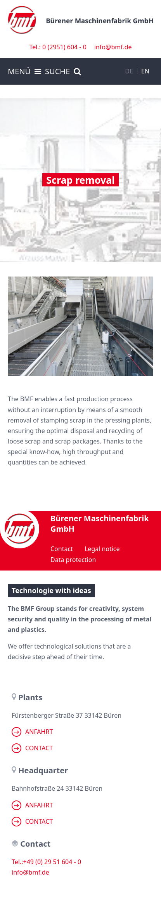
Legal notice (102, 548)
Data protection (73, 559)
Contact (61, 548)
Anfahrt (32, 732)
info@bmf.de (113, 47)
